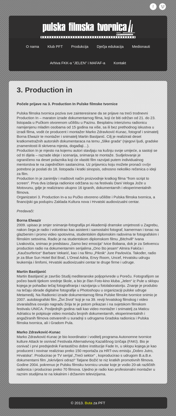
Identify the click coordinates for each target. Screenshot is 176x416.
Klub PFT (55, 46)
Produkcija (79, 46)
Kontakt (120, 63)
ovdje (146, 164)
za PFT (99, 403)
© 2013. (77, 403)
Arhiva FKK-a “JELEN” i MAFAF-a (77, 63)
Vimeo (162, 6)
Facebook (153, 6)
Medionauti (141, 46)
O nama (32, 46)
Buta (88, 403)
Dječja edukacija (110, 46)
